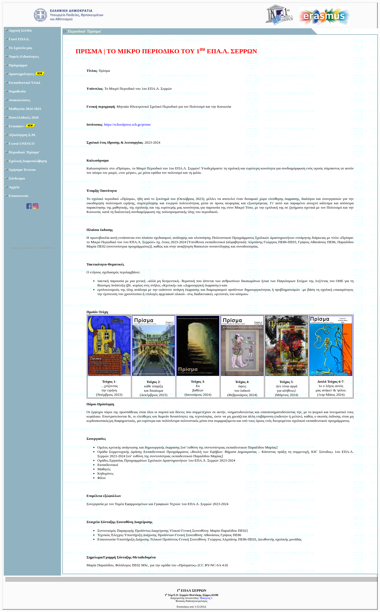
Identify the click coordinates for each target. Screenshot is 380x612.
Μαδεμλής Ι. (206, 598)
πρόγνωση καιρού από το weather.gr (32, 248)
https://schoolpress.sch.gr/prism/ (127, 124)
